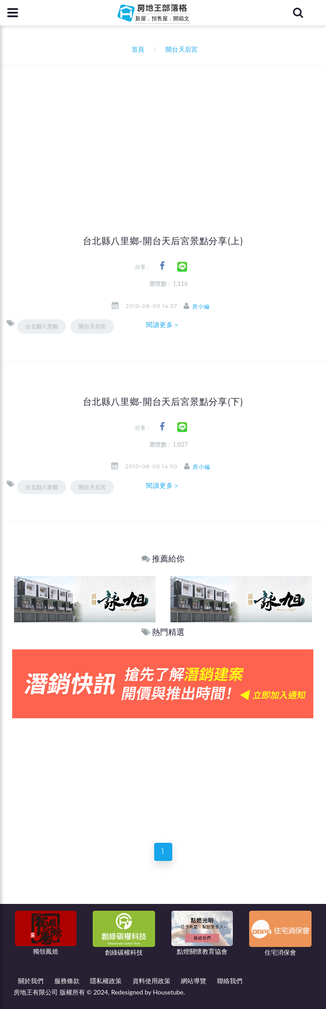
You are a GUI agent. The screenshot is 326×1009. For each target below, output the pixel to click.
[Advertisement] (166, 133)
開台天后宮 (92, 326)
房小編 (201, 306)
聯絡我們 (229, 981)
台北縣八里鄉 (41, 326)
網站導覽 (193, 981)
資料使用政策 (151, 981)
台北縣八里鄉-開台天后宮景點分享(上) (163, 240)
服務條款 (67, 981)
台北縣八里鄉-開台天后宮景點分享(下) (163, 401)
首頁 (136, 49)
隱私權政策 (106, 981)
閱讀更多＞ (163, 325)
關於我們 (30, 981)
